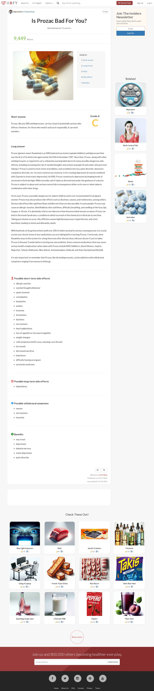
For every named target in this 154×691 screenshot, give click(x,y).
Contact (81, 688)
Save (105, 12)
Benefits (86, 83)
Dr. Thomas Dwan (28, 12)
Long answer (88, 66)
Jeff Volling (103, 475)
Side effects (87, 77)
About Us (25, 3)
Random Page (124, 3)
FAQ (73, 688)
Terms (97, 688)
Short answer (88, 60)
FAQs (85, 71)
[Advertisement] (55, 497)
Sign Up (140, 3)
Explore (49, 3)
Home (56, 688)
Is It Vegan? (37, 3)
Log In (149, 3)
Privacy (89, 688)
